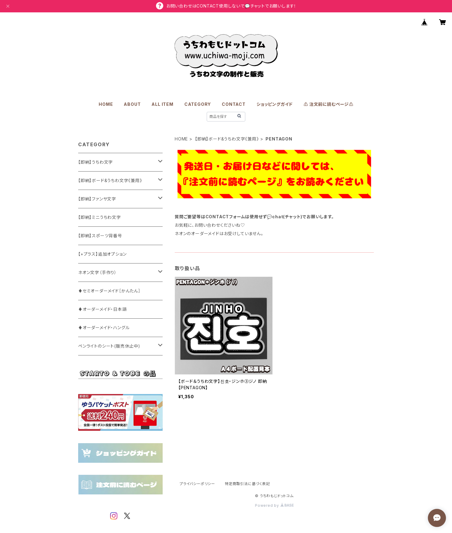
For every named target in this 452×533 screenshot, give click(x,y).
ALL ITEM (162, 104)
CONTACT (234, 104)
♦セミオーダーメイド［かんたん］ (109, 290)
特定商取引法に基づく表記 (247, 483)
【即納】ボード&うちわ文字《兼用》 (227, 138)
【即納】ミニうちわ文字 (99, 217)
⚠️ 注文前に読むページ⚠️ (328, 104)
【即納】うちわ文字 (95, 162)
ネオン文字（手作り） (97, 272)
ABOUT (132, 104)
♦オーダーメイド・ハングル (103, 327)
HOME (106, 104)
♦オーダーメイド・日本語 (102, 309)
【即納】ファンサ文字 (97, 198)
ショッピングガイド (274, 104)
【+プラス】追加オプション (102, 254)
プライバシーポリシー (197, 483)
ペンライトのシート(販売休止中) (109, 345)
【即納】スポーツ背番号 (100, 235)
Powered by (274, 505)
